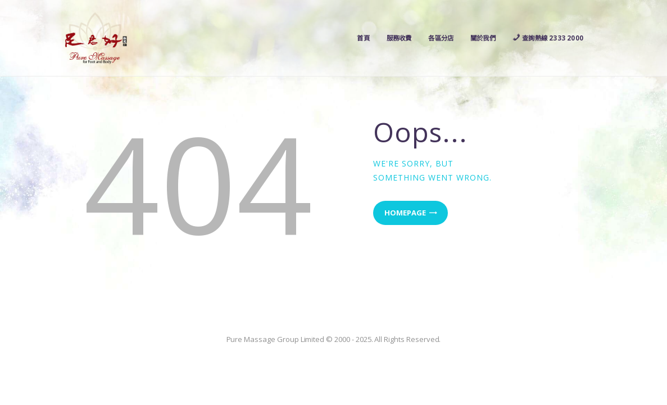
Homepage (405, 213)
